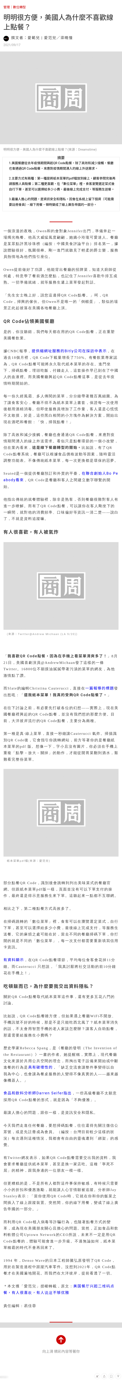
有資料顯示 (13, 960)
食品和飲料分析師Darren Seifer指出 (37, 1093)
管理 (6, 7)
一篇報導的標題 (99, 688)
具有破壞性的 (40, 1067)
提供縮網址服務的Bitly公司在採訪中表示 (69, 351)
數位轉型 (19, 7)
